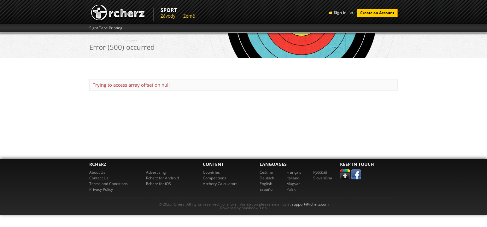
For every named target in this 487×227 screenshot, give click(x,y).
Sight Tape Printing (105, 28)
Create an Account (377, 12)
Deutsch (267, 178)
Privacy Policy (101, 189)
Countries (211, 172)
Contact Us (99, 178)
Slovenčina (322, 178)
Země (189, 16)
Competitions (214, 178)
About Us (97, 172)
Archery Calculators (220, 183)
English (266, 183)
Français (293, 172)
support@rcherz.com (310, 204)
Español (266, 189)
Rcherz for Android (162, 178)
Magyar (293, 183)
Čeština (266, 172)
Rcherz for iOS (158, 183)
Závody (168, 16)
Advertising (156, 172)
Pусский (320, 172)
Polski (291, 189)
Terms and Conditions (108, 183)
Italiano (292, 178)
